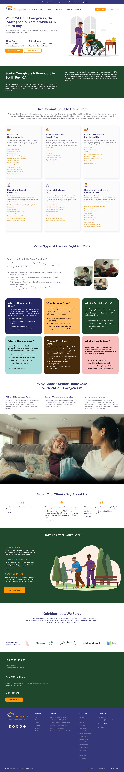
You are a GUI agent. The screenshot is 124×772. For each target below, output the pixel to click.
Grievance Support (52, 216)
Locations (58, 9)
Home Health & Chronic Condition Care (61, 731)
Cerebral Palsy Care (13, 209)
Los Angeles (82, 717)
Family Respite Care (52, 211)
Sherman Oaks (83, 731)
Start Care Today (14, 50)
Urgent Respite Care (52, 160)
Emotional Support (13, 160)
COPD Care (87, 152)
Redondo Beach (83, 739)
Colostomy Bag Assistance (92, 226)
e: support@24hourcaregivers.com (108, 720)
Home (37, 717)
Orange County (83, 728)
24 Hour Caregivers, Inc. (27, 768)
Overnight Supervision (53, 155)
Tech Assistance (12, 174)
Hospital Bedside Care (91, 150)
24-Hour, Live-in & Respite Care (59, 720)
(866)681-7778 (113, 9)
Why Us (41, 9)
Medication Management (92, 209)
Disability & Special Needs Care (58, 725)
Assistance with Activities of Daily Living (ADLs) (21, 205)
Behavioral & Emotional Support (17, 216)
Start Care (100, 9)
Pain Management (90, 211)
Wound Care (88, 213)
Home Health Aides (90, 217)
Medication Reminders (14, 167)
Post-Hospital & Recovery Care (93, 154)
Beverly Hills (82, 742)
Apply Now (85, 2)
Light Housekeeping (13, 149)
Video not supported (62, 449)
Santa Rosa (82, 755)
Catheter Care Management (54, 218)
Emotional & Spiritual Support (55, 209)
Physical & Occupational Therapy (94, 206)
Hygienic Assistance (13, 151)
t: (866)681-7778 (102, 717)
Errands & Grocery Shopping (16, 156)
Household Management (15, 165)
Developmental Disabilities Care (17, 218)
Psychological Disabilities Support (17, 214)
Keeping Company (13, 162)
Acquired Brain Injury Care (15, 211)
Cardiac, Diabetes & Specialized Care (60, 722)
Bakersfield (82, 758)
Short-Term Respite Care (53, 157)
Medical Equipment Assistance (55, 220)
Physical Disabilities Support (16, 220)
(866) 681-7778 (32, 50)
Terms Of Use (114, 768)
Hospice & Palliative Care (57, 728)
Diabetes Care (88, 161)
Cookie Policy (89, 768)
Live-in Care (50, 153)
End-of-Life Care (51, 205)
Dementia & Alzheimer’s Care (93, 158)
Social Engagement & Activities (17, 158)
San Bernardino (83, 744)
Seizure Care (11, 207)
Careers (49, 9)
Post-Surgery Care (90, 220)
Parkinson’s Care (89, 156)
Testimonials (68, 9)
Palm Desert (82, 725)
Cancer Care (50, 214)
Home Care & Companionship (58, 717)
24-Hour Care (50, 151)
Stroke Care (88, 147)
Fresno (81, 753)
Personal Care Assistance (15, 171)
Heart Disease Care (90, 163)
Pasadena (82, 720)
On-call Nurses (89, 222)
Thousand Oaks (83, 736)
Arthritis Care (88, 215)
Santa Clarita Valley (85, 733)
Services (37, 720)
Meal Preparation (12, 153)
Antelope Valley (83, 747)
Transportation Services (14, 169)
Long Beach (82, 750)
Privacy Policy (102, 768)
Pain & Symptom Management (55, 207)
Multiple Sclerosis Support (92, 224)
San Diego (82, 722)
